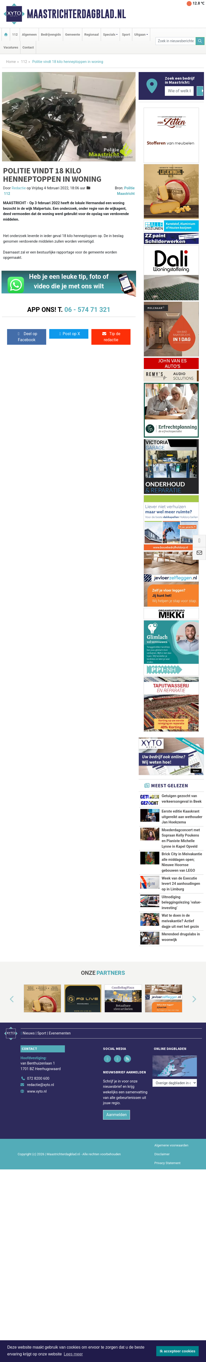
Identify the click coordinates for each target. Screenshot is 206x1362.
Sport (126, 34)
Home (11, 62)
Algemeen (29, 34)
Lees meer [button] (73, 1354)
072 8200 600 (38, 1075)
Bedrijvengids (51, 34)
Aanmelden (116, 1111)
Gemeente (72, 34)
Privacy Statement (167, 1159)
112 (15, 34)
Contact (28, 47)
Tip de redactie (111, 336)
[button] (6, 999)
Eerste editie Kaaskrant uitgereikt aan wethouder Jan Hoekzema (182, 816)
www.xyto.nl (36, 1088)
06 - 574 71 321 (87, 309)
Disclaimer (162, 1150)
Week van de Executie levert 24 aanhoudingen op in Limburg (181, 883)
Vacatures (11, 47)
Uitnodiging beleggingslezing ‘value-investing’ (181, 902)
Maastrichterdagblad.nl (76, 13)
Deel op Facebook (26, 336)
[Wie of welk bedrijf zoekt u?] (179, 91)
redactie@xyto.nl (40, 1081)
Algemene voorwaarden (171, 1141)
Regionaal (91, 34)
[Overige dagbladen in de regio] (174, 1064)
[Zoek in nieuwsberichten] (176, 41)
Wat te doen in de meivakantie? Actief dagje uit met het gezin (180, 921)
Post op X (69, 333)
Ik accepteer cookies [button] (177, 1351)
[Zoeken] (200, 41)
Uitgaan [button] (139, 34)
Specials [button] (109, 34)
